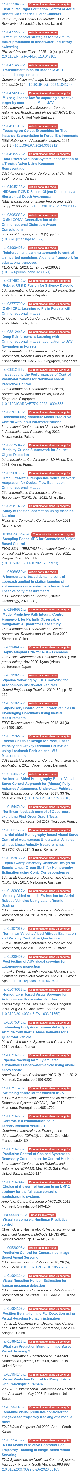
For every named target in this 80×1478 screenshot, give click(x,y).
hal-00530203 (14, 1248)
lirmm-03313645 (15, 534)
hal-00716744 (14, 1182)
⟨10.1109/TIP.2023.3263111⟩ (54, 206)
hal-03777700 (14, 304)
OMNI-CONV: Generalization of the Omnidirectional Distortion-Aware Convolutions (30, 224)
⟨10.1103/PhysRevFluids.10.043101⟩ (29, 56)
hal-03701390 (14, 412)
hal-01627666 (14, 830)
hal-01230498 (14, 956)
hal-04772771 (14, 32)
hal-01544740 (14, 807)
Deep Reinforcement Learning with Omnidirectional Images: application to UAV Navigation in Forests (37, 341)
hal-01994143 (14, 1374)
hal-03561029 (14, 506)
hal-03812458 (14, 369)
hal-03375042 (14, 445)
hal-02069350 (14, 572)
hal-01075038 (14, 989)
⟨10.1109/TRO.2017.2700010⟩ (48, 798)
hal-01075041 (14, 1022)
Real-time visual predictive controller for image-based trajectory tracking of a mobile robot (37, 1417)
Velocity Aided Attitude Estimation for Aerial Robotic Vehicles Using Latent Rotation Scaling (38, 900)
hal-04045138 (14, 187)
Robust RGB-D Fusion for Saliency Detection (39, 285)
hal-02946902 (14, 647)
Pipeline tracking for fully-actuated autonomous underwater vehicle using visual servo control (38, 1065)
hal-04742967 (14, 93)
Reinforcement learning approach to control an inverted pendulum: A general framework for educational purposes (40, 257)
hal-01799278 (14, 736)
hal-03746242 (14, 280)
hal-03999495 (14, 248)
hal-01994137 (14, 1440)
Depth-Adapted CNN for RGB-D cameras (35, 652)
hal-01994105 (14, 1308)
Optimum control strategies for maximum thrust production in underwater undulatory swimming (37, 42)
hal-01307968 (14, 928)
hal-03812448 (14, 332)
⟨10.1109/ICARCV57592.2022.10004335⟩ (33, 404)
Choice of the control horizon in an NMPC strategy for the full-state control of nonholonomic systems (36, 1191)
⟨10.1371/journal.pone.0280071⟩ (26, 272)
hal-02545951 (14, 609)
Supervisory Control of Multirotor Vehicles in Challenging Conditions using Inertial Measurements (38, 713)
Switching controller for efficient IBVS (33, 1093)
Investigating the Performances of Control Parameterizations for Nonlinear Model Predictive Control (36, 379)
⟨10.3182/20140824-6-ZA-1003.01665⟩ (31, 1014)
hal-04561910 (14, 126)
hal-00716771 (14, 1116)
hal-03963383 (14, 215)
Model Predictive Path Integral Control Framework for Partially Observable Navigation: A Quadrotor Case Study (33, 619)
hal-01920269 (14, 703)
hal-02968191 (14, 473)
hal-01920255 (14, 675)
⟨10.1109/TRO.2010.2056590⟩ (44, 1267)
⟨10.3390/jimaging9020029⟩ (23, 239)
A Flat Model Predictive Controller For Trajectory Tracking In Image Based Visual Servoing (36, 1450)
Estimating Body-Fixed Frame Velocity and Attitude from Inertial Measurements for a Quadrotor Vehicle (37, 1032)
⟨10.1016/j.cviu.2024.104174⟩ (49, 84)
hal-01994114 (14, 1276)
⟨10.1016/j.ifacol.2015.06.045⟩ (35, 981)
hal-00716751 (14, 1055)
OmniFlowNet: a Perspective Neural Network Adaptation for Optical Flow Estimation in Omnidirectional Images (38, 483)
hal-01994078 (14, 1407)
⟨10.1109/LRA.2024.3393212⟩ (35, 145)
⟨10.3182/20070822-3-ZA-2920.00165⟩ (31, 1469)
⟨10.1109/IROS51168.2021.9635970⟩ (30, 563)
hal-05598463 (14, 4)
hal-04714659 (14, 65)
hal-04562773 (14, 154)
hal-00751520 (14, 1088)
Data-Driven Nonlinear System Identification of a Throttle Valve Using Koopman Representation (40, 164)
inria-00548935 (15, 1215)
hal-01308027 (14, 891)
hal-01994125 (14, 1341)
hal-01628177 (14, 858)
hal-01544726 (14, 774)
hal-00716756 (14, 1149)
